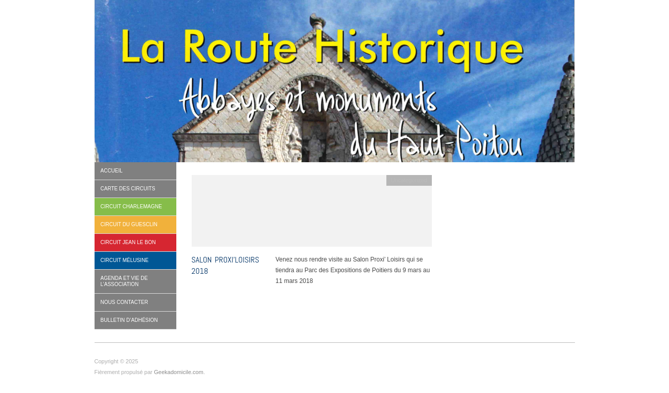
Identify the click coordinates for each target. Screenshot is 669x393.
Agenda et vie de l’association (124, 281)
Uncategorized (409, 180)
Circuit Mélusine (125, 260)
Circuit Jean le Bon (128, 242)
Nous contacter (124, 302)
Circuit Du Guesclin (129, 224)
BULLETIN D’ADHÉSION (129, 320)
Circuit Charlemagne (131, 206)
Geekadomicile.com (178, 372)
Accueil (112, 170)
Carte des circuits (128, 188)
